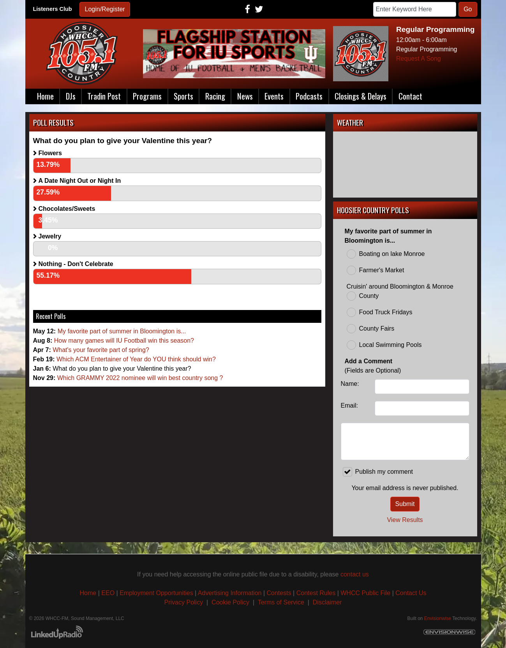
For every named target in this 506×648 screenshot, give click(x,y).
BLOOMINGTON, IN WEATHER (405, 164)
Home (88, 593)
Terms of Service (282, 602)
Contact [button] (410, 96)
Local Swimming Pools (384, 345)
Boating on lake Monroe (386, 254)
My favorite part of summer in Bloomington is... (122, 331)
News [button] (245, 96)
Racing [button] (215, 96)
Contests (279, 593)
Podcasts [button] (309, 96)
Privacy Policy (183, 602)
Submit (405, 504)
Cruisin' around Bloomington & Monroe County (400, 292)
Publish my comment (378, 471)
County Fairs (371, 328)
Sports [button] (183, 96)
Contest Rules (316, 593)
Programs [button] (147, 96)
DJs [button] (71, 96)
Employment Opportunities (156, 593)
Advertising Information (230, 593)
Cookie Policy (230, 602)
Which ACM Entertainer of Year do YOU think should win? (136, 359)
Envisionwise (437, 618)
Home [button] (45, 96)
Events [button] (274, 96)
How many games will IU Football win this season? (124, 340)
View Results (405, 520)
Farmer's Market (375, 270)
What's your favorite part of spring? (101, 350)
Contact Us (410, 593)
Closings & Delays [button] (360, 96)
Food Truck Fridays (380, 312)
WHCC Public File (365, 593)
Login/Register (105, 9)
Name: (350, 383)
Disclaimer (327, 602)
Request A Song (418, 58)
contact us (354, 574)
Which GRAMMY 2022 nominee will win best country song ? (140, 378)
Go (468, 9)
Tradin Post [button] (104, 96)
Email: (349, 405)
